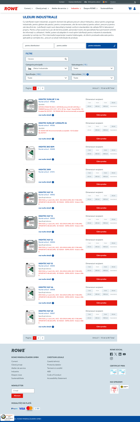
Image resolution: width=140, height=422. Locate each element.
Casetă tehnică (53, 361)
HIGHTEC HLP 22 (46, 240)
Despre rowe (16, 375)
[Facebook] (111, 354)
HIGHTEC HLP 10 (46, 192)
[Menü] (13, 415)
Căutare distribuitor (75, 2)
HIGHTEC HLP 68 (46, 311)
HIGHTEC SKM (45, 170)
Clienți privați (42, 8)
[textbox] (47, 68)
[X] (115, 354)
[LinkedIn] (120, 354)
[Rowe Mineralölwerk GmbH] (11, 8)
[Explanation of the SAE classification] (88, 74)
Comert (14, 361)
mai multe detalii (46, 115)
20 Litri (113, 102)
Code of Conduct (54, 375)
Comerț (28, 8)
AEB (49, 372)
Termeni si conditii (54, 368)
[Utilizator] (134, 8)
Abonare (17, 396)
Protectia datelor (54, 365)
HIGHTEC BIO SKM (46, 147)
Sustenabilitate (107, 8)
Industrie (76, 8)
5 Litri (105, 150)
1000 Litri (105, 106)
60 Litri (89, 106)
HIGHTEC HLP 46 (46, 287)
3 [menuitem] (42, 88)
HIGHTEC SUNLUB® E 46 (49, 99)
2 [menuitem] (38, 88)
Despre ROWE (91, 8)
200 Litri (97, 106)
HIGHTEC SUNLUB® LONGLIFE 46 (53, 123)
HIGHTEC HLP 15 (46, 216)
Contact (61, 2)
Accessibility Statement (57, 378)
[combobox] (47, 68)
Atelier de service (60, 8)
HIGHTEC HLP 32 (46, 264)
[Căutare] (135, 2)
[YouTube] (124, 354)
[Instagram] (111, 358)
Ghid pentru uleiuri (92, 2)
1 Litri (89, 150)
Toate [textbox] (75, 68)
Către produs (101, 115)
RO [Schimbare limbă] (104, 2)
